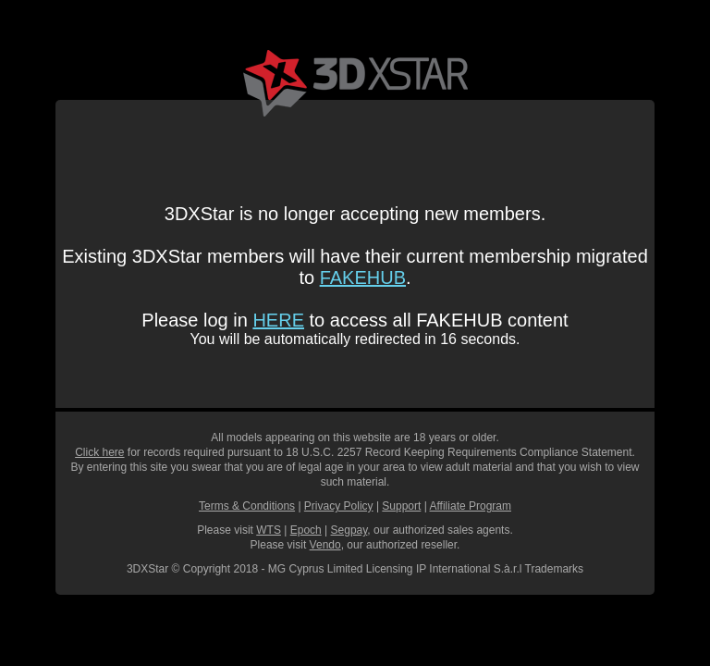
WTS (268, 530)
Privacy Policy (338, 506)
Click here (99, 452)
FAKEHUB (363, 277)
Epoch (306, 530)
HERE (278, 320)
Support (401, 506)
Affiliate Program (470, 506)
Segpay (349, 530)
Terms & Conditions (247, 506)
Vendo (325, 544)
